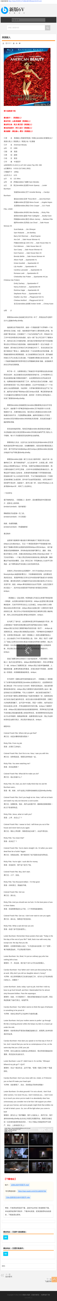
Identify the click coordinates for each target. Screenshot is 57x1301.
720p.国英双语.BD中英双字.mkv (18, 1197)
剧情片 (9, 43)
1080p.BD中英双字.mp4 (20, 1185)
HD (5, 1237)
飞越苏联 (48, 1281)
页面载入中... (29, 658)
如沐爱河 (8, 1277)
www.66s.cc (28, 1298)
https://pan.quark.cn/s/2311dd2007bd (32, 1191)
